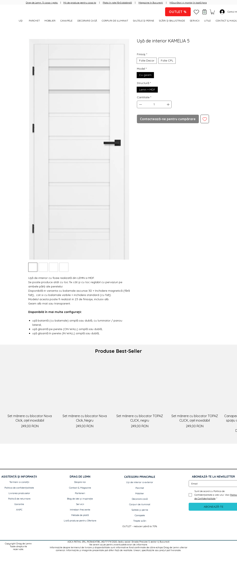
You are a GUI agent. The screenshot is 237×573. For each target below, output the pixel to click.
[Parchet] (139, 488)
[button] (212, 12)
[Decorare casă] (139, 499)
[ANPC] (19, 510)
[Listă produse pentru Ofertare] (80, 520)
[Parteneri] (80, 493)
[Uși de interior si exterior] (139, 482)
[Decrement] (140, 104)
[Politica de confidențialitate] (19, 488)
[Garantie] (19, 504)
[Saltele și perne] (139, 510)
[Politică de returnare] (19, 499)
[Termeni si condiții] (19, 482)
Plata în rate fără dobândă (117, 2)
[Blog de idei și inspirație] (80, 499)
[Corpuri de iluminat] (139, 504)
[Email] (212, 483)
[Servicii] (80, 504)
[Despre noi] (80, 482)
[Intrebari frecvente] (80, 510)
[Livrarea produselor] (19, 493)
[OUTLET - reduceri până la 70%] (139, 526)
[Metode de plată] (80, 515)
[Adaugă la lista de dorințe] (204, 119)
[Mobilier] (139, 493)
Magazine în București (151, 2)
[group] (118, 397)
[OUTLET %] (178, 11)
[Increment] (168, 104)
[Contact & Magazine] (80, 488)
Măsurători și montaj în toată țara (188, 2)
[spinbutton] (154, 104)
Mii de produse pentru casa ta (79, 2)
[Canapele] (139, 515)
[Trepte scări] (139, 521)
